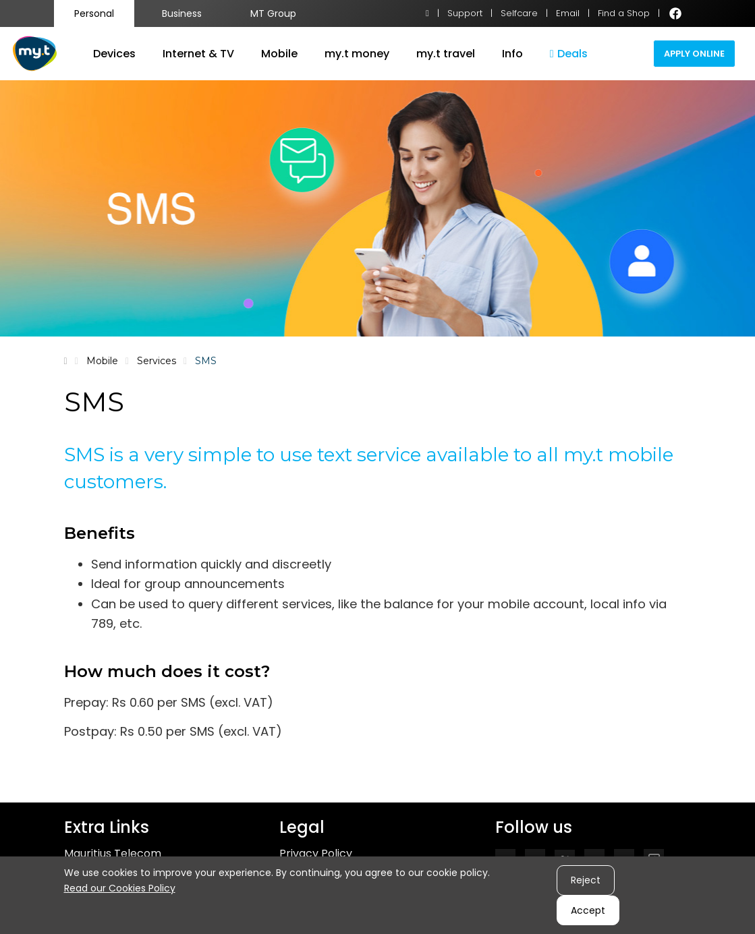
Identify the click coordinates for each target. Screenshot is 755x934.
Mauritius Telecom (112, 853)
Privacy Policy (315, 853)
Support (464, 13)
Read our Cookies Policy (119, 888)
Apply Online (694, 53)
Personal (94, 13)
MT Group (273, 13)
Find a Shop (624, 13)
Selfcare (519, 13)
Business (182, 13)
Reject (585, 880)
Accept (588, 910)
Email (568, 13)
